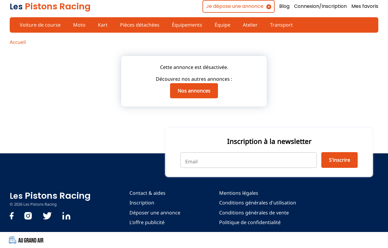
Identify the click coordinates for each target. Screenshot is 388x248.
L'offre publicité (146, 222)
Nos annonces (194, 90)
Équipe (220, 24)
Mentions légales (237, 193)
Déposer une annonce (154, 212)
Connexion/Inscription (319, 6)
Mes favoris (364, 6)
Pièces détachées (138, 24)
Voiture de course (40, 24)
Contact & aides (147, 193)
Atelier (247, 24)
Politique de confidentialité (248, 222)
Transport (278, 24)
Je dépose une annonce (233, 6)
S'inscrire (339, 160)
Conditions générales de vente (252, 212)
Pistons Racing (50, 6)
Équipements (185, 24)
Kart (101, 24)
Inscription (141, 202)
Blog (283, 6)
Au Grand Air (27, 240)
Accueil (18, 42)
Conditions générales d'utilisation (256, 202)
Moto (78, 24)
